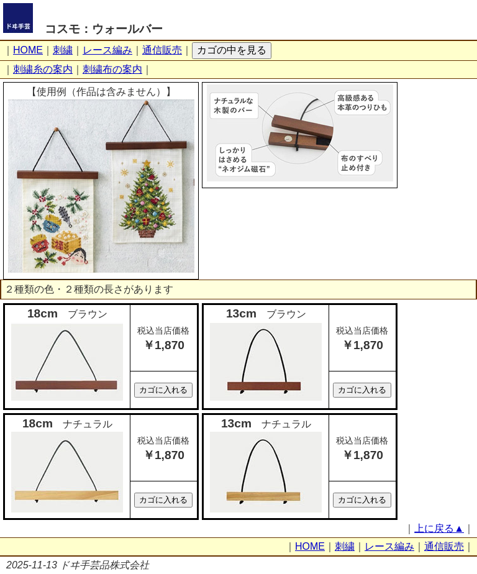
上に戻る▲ (439, 528)
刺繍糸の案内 (43, 69)
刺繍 (63, 50)
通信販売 (162, 50)
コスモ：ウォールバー (104, 28)
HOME (28, 50)
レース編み (107, 50)
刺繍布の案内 (112, 69)
